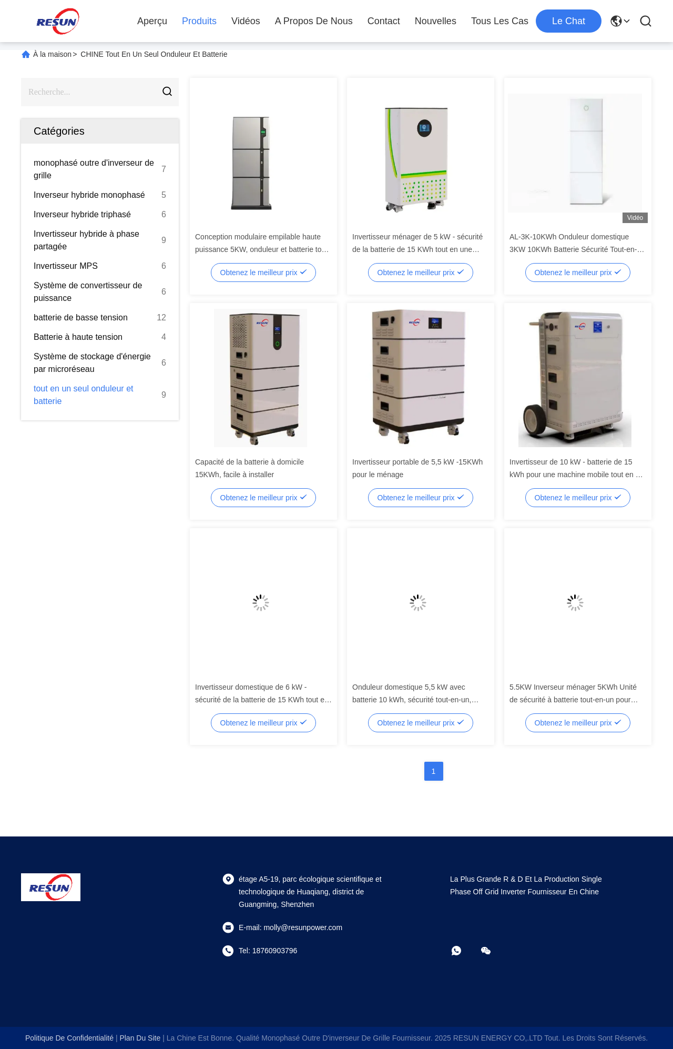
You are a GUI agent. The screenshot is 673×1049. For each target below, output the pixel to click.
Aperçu (152, 21)
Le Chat (568, 21)
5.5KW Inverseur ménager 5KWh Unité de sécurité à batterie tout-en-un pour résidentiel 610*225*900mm (573, 700)
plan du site (139, 1038)
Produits (199, 21)
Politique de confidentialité (69, 1038)
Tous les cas (499, 21)
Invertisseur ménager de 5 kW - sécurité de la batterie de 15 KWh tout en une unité (417, 249)
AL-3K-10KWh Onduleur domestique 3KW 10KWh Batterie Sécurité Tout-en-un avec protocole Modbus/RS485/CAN (577, 249)
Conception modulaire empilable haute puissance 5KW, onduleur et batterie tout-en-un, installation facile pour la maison (262, 249)
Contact (384, 21)
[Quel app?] (463, 950)
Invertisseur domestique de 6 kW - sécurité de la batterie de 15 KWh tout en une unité (262, 700)
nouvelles (435, 21)
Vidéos (245, 21)
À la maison (52, 54)
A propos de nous (314, 21)
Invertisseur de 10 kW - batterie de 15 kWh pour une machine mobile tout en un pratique (576, 474)
